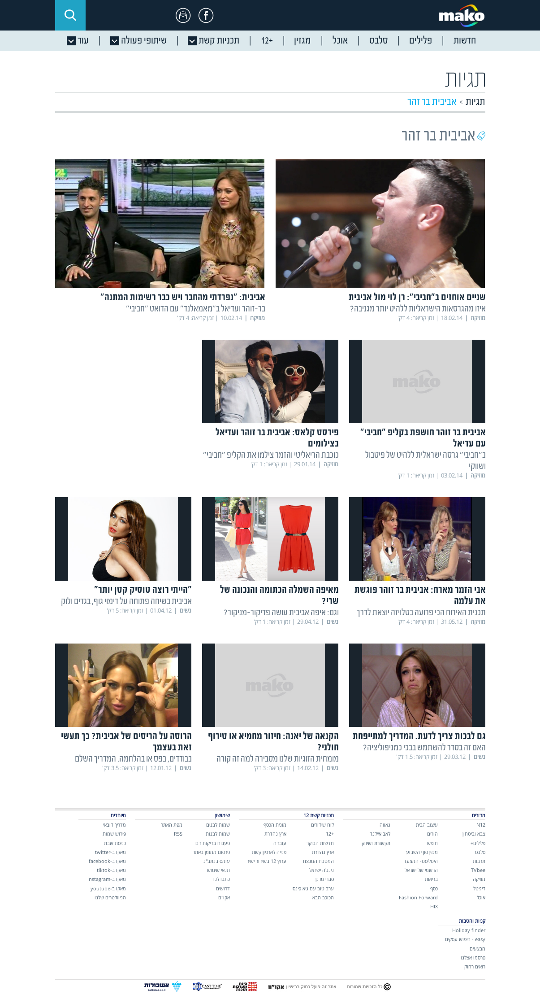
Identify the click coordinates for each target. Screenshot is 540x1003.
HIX (434, 906)
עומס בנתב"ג (216, 861)
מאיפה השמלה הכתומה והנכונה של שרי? (279, 596)
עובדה (279, 843)
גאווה (385, 824)
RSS (178, 833)
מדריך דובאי (114, 824)
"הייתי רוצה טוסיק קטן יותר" (143, 590)
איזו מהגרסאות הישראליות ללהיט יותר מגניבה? (418, 309)
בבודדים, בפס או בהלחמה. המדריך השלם (133, 759)
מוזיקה (479, 879)
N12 (480, 824)
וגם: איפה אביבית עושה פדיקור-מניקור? (281, 612)
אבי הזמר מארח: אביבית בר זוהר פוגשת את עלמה (420, 596)
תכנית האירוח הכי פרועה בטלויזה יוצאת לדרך (421, 612)
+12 (330, 833)
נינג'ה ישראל (321, 870)
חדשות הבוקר (320, 843)
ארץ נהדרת (323, 852)
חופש (432, 843)
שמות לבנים (218, 824)
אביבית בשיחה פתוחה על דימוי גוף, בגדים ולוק (126, 601)
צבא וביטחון (473, 833)
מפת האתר (171, 824)
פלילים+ (478, 843)
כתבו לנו (221, 879)
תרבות (479, 861)
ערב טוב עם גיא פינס (313, 888)
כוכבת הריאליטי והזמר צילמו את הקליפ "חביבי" (271, 455)
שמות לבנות (218, 833)
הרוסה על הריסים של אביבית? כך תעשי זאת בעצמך (126, 742)
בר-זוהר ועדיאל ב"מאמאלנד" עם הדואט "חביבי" (195, 309)
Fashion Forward (418, 897)
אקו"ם (224, 897)
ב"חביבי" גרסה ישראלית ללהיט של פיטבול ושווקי (425, 461)
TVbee (478, 870)
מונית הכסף (275, 824)
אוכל (481, 897)
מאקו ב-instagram (106, 879)
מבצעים (477, 948)
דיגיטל (479, 888)
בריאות (431, 879)
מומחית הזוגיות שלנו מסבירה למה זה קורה (277, 759)
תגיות (475, 102)
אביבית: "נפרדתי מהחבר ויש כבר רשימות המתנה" (182, 297)
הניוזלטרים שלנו (110, 897)
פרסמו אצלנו (473, 957)
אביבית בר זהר (432, 102)
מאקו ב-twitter (110, 852)
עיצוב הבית (427, 824)
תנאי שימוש (218, 870)
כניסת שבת (115, 843)
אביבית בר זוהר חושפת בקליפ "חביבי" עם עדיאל (423, 438)
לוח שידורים (322, 824)
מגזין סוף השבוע (422, 852)
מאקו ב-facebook (107, 861)
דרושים (223, 888)
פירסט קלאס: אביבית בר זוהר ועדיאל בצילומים (277, 438)
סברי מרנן (324, 879)
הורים (432, 833)
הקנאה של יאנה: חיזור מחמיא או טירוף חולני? (273, 742)
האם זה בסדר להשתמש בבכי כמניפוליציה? (424, 747)
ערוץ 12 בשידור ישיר (266, 861)
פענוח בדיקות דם (212, 843)
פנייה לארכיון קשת (269, 852)
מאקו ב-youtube (108, 888)
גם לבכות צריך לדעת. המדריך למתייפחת (419, 736)
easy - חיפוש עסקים (465, 939)
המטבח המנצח (318, 861)
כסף (434, 888)
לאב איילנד (380, 833)
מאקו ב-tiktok (111, 870)
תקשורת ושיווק (376, 843)
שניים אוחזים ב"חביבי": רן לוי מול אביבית (417, 297)
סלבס (480, 852)
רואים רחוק (474, 966)
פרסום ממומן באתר (211, 852)
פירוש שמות (114, 833)
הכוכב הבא (323, 897)
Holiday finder (468, 930)
